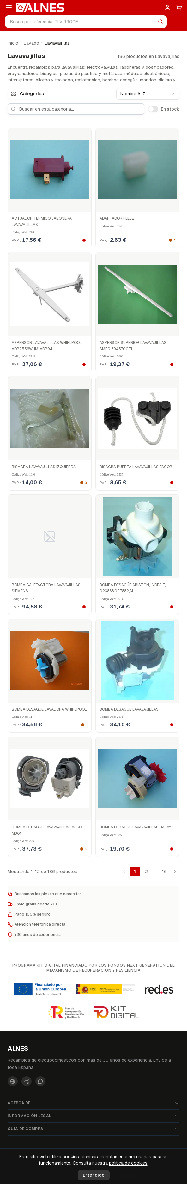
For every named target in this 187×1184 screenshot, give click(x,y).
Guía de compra (93, 1128)
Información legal (93, 1115)
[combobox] (147, 94)
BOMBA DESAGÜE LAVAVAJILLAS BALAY (135, 827)
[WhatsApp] (40, 1081)
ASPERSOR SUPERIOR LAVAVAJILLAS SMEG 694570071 (133, 345)
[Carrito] (179, 7)
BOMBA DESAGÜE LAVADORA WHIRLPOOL (49, 709)
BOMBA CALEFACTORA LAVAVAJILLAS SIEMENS (46, 588)
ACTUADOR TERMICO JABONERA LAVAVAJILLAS (42, 221)
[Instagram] (26, 1081)
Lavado (31, 43)
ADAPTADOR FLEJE (117, 218)
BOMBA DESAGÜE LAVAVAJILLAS (129, 709)
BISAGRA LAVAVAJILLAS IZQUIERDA (44, 466)
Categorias (27, 94)
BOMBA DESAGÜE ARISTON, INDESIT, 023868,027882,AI (133, 588)
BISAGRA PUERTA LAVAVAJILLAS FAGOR (136, 466)
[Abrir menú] (9, 7)
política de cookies (128, 1163)
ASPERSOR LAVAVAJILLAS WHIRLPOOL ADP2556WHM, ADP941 (47, 345)
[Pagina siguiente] (175, 871)
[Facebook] (13, 1081)
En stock (170, 109)
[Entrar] (167, 7)
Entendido (94, 1175)
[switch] (153, 109)
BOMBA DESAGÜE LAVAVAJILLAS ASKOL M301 (48, 830)
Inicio (13, 43)
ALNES (18, 1048)
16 (164, 871)
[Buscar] (160, 21)
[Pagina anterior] (124, 871)
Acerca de (93, 1102)
